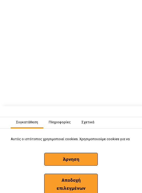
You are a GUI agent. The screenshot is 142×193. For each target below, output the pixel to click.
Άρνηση (71, 159)
